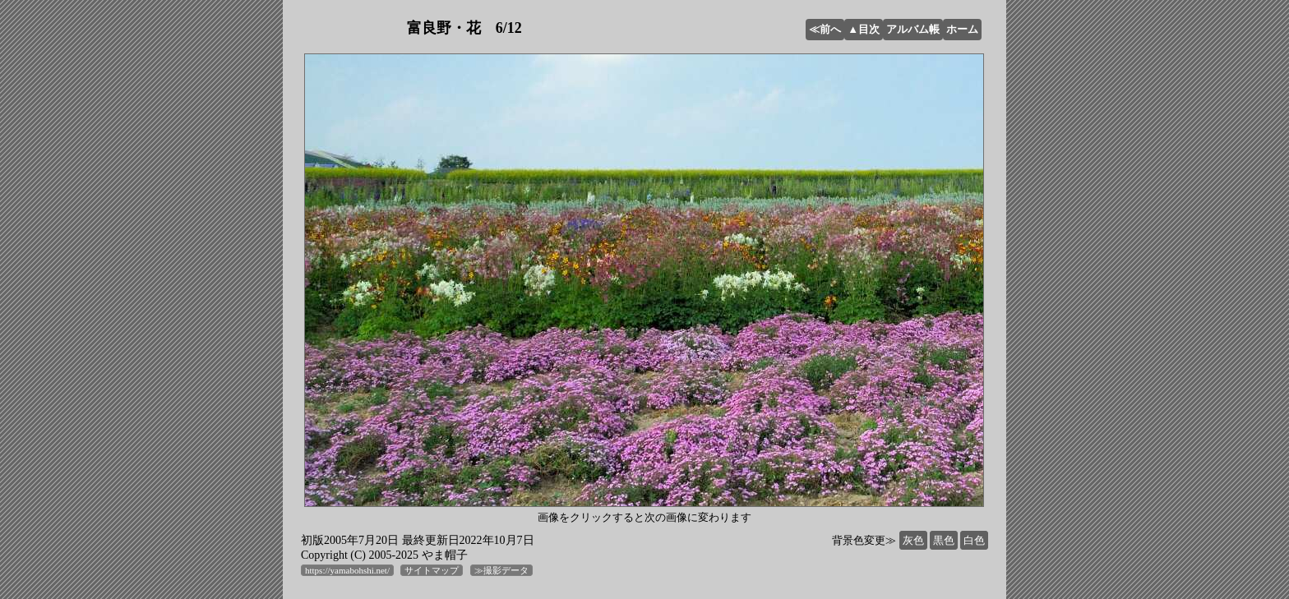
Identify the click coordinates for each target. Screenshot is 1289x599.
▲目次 (864, 29)
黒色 (943, 540)
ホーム (962, 29)
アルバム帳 (913, 29)
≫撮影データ (501, 570)
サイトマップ (431, 570)
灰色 (913, 540)
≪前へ (825, 29)
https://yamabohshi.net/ (347, 570)
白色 (974, 540)
